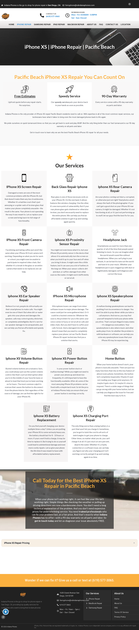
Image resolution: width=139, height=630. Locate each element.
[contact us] (42, 15)
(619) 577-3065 (102, 580)
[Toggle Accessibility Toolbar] (6, 612)
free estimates (24, 96)
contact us (51, 14)
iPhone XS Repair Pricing (16, 543)
